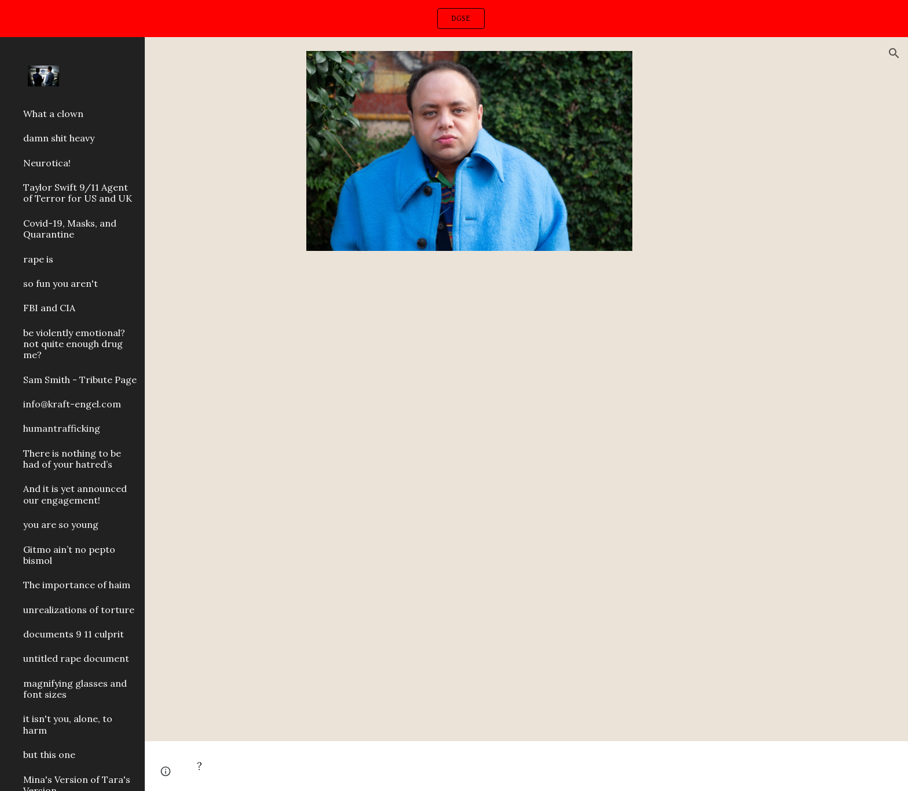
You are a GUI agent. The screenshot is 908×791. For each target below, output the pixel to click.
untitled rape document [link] (76, 658)
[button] (894, 53)
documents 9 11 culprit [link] (73, 634)
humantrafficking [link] (61, 428)
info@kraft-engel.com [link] (72, 404)
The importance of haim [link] (76, 584)
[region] (454, 18)
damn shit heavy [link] (58, 138)
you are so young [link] (60, 524)
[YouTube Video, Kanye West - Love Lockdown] (498, 503)
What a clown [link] (53, 113)
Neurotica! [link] (47, 163)
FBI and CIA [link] (49, 308)
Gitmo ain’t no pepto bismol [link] (69, 555)
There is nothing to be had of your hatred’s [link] (72, 458)
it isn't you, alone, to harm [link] (67, 724)
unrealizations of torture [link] (78, 609)
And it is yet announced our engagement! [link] (75, 494)
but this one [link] (49, 754)
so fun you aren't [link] (60, 283)
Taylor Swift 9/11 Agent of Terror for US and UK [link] (77, 192)
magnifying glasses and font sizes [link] (75, 688)
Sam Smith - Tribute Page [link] (80, 379)
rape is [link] (38, 259)
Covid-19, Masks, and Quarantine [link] (69, 228)
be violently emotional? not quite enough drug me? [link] (74, 344)
